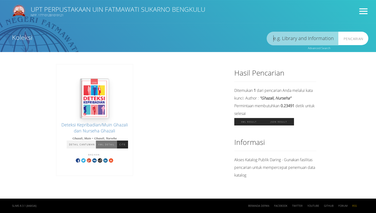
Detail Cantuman (82, 144)
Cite (122, 144)
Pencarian (353, 38)
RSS (354, 205)
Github (329, 205)
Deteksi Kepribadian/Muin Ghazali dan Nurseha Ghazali (94, 128)
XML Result (249, 121)
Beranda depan (258, 205)
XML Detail (106, 144)
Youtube (313, 205)
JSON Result (278, 121)
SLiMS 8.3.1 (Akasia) (24, 205)
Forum (342, 205)
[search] (303, 38)
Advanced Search (319, 48)
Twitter (297, 205)
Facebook (280, 205)
